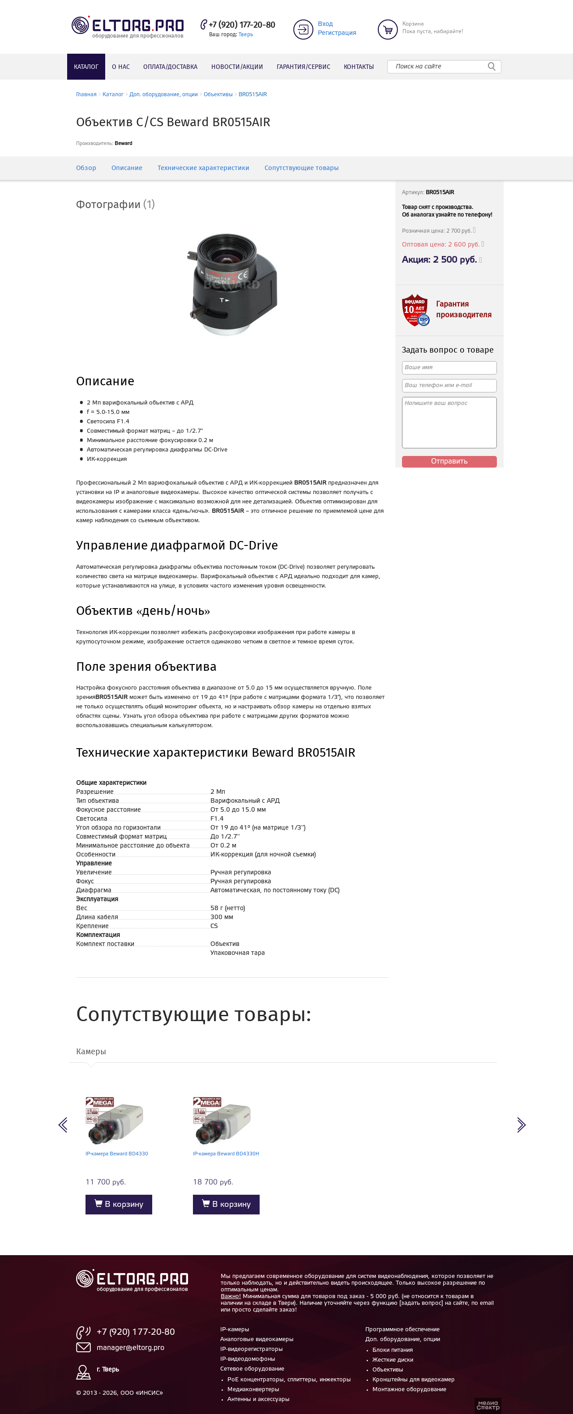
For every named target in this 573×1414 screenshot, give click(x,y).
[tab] (122, 205)
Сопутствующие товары (302, 168)
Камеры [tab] (91, 1052)
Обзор (86, 168)
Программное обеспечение (402, 1329)
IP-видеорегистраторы (251, 1349)
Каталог (86, 67)
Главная (86, 94)
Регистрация (337, 33)
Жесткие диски (392, 1360)
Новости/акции (237, 67)
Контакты (359, 67)
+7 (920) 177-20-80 (242, 25)
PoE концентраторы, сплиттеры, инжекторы (289, 1379)
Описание (126, 168)
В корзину (118, 1203)
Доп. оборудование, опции (163, 94)
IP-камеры (234, 1329)
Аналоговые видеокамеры (257, 1339)
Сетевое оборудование (252, 1369)
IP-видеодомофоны (247, 1359)
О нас (121, 67)
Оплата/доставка (170, 67)
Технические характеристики (203, 168)
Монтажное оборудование (409, 1389)
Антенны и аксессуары (258, 1399)
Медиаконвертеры (253, 1389)
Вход (325, 24)
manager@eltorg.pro (130, 1348)
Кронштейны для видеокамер (413, 1379)
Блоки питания (392, 1350)
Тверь (246, 34)
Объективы (218, 94)
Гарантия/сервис (303, 67)
